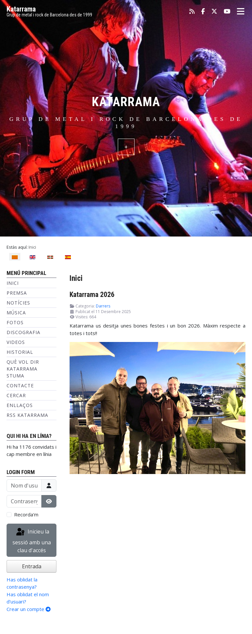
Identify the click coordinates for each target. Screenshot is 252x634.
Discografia (23, 332)
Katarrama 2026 (92, 294)
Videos (16, 342)
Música (16, 312)
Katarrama (21, 9)
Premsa (17, 293)
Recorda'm (26, 514)
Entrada (31, 566)
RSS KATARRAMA (27, 415)
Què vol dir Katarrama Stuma (23, 369)
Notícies (18, 303)
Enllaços (20, 405)
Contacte (20, 385)
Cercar (16, 395)
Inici (13, 283)
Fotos (15, 322)
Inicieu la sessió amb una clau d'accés (31, 540)
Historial (20, 352)
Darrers (103, 306)
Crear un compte (29, 609)
